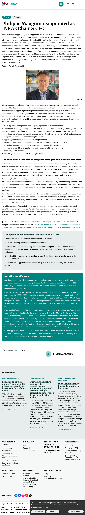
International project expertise (52, 451)
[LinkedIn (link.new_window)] (15, 495)
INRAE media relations (65, 354)
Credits (4, 510)
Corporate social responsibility (29, 486)
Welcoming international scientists (53, 477)
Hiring (46, 474)
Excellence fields (8, 474)
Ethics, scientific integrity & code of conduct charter (30, 480)
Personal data (21, 510)
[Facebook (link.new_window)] (19, 495)
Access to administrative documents (26, 512)
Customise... (76, 512)
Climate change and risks (10, 457)
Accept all (38, 512)
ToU (11, 510)
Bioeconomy (7, 453)
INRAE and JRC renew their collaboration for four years (69, 386)
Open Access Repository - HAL (71, 456)
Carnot (26, 445)
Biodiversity (6, 450)
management (9, 350)
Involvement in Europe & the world (73, 452)
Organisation (70, 445)
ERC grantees (7, 476)
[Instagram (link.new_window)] (23, 495)
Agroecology (7, 448)
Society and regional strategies (66, 379)
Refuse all (52, 512)
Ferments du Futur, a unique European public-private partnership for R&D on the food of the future (14, 386)
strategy (21, 350)
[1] (68, 212)
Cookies (4, 512)
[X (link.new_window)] (30, 495)
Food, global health (9, 460)
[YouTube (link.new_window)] (26, 495)
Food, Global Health (10, 378)
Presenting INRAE (71, 448)
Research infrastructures (29, 449)
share (16, 17)
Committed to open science (31, 475)
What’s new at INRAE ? (73, 460)
